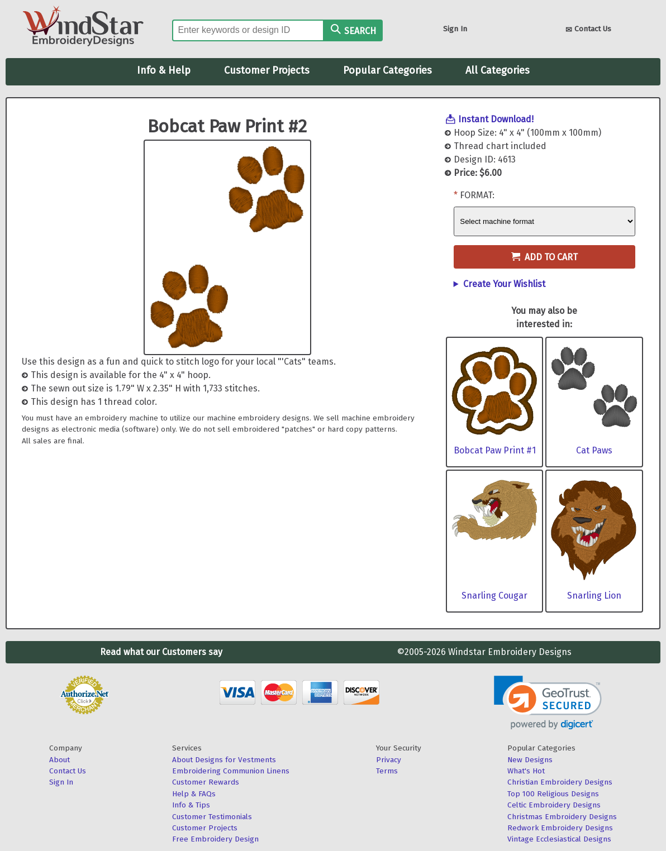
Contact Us (588, 29)
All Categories (497, 70)
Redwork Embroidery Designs (560, 828)
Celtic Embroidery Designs (554, 805)
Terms (387, 771)
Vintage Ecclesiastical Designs (559, 839)
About (59, 759)
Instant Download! (496, 119)
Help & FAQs (194, 794)
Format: (477, 195)
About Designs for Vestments (224, 759)
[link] (548, 703)
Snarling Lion (594, 595)
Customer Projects (267, 70)
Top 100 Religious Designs (553, 794)
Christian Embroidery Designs (559, 782)
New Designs (530, 759)
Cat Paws (594, 450)
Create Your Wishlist (504, 284)
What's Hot (526, 771)
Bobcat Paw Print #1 (495, 450)
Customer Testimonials (212, 816)
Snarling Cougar (494, 595)
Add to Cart (544, 257)
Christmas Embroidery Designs (562, 816)
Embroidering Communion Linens (230, 771)
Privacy (388, 759)
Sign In (455, 29)
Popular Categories (387, 70)
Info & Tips (191, 805)
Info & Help (164, 70)
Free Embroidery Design (215, 839)
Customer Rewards (205, 782)
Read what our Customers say (161, 652)
